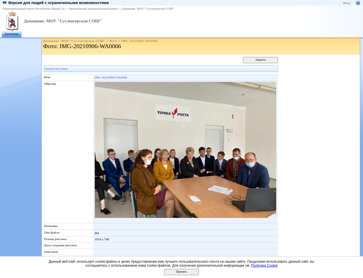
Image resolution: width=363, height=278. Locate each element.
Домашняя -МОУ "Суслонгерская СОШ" (148, 8)
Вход (346, 3)
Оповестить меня (56, 68)
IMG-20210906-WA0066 (111, 77)
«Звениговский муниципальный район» (93, 8)
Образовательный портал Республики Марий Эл (34, 8)
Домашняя (11, 33)
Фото (113, 41)
